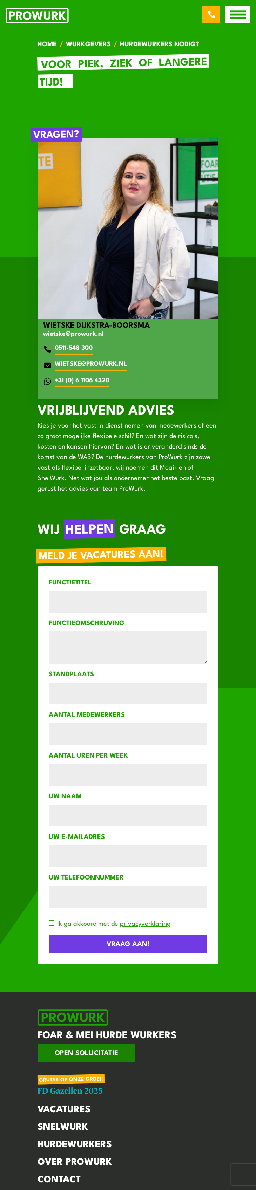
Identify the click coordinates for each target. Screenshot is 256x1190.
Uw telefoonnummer (86, 878)
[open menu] (237, 14)
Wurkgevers (88, 44)
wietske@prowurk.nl (73, 334)
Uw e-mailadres (77, 837)
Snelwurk (63, 1127)
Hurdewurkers (75, 1144)
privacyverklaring (145, 924)
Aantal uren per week (88, 756)
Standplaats (71, 674)
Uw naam (65, 796)
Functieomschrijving (86, 623)
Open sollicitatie (86, 1053)
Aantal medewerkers (87, 715)
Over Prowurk (75, 1162)
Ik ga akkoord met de (114, 924)
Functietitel (70, 583)
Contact (59, 1179)
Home (47, 44)
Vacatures (64, 1109)
